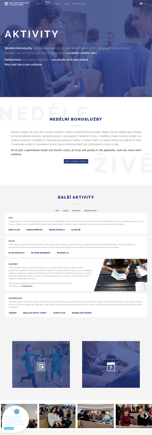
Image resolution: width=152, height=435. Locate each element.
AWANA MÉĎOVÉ (34, 230)
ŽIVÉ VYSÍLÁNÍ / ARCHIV (76, 161)
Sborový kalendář (111, 364)
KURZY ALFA (59, 313)
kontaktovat (27, 286)
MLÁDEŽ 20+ (63, 253)
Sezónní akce (90, 210)
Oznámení (41, 364)
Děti (57, 210)
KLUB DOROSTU (17, 253)
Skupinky (76, 210)
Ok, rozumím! (9, 428)
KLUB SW (76, 230)
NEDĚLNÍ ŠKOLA (57, 230)
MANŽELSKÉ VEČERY (82, 313)
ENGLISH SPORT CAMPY (35, 313)
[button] (147, 416)
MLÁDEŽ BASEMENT (41, 253)
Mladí (65, 210)
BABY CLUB (14, 230)
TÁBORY (13, 313)
